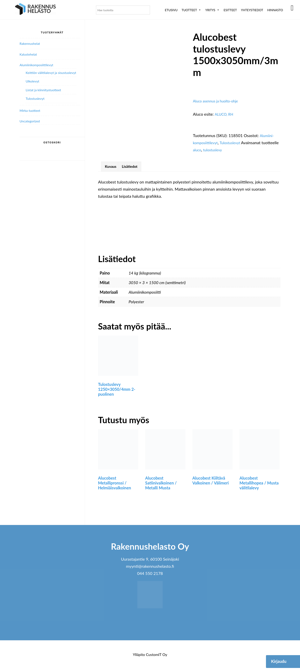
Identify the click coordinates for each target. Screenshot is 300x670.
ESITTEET (230, 10)
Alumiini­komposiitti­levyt (39, 65)
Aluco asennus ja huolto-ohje (219, 100)
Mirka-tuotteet (31, 110)
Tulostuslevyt (235, 142)
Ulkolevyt (32, 81)
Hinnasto (275, 10)
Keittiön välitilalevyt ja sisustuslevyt (51, 73)
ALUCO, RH (225, 114)
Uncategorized (31, 121)
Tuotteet (191, 10)
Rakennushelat (31, 43)
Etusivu (171, 10)
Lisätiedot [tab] (134, 167)
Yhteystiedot (252, 10)
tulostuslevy (233, 149)
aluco (216, 149)
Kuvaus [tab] (112, 167)
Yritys (212, 10)
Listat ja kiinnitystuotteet (43, 90)
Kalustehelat (30, 54)
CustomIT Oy (156, 656)
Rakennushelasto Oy (35, 9)
